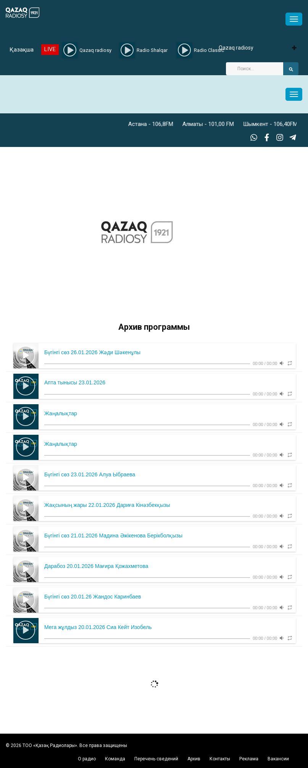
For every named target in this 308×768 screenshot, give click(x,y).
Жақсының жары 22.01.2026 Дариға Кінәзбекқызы (107, 505)
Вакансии (278, 759)
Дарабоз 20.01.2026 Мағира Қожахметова (96, 566)
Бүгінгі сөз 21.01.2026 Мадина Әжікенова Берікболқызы (113, 535)
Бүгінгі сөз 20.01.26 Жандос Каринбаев (92, 597)
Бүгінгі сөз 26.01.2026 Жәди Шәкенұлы (92, 352)
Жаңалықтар (60, 413)
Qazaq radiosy (236, 48)
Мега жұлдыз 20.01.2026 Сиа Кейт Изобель (98, 627)
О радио (87, 759)
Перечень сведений (156, 759)
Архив (193, 759)
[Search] (254, 68)
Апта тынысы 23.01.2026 (74, 382)
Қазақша (22, 49)
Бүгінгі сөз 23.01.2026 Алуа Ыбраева (89, 474)
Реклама (248, 759)
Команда (115, 759)
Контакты (220, 759)
